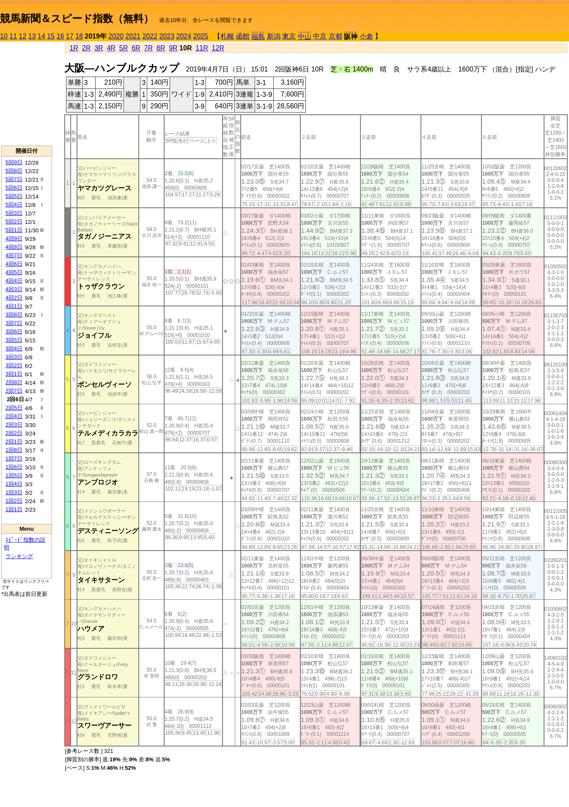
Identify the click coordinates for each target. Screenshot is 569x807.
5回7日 (13, 179)
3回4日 (13, 348)
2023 (166, 36)
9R (173, 48)
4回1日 (13, 306)
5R (123, 48)
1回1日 (13, 509)
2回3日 (13, 424)
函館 (243, 36)
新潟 (273, 36)
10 (4, 36)
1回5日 (13, 475)
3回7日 (13, 323)
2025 (201, 36)
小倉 (366, 36)
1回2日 (13, 501)
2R (86, 48)
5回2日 (13, 221)
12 (23, 36)
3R (98, 48)
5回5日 (13, 196)
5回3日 (13, 213)
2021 (132, 36)
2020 (116, 36)
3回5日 (13, 340)
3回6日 (13, 331)
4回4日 (13, 281)
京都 (335, 36)
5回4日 (13, 204)
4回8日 (13, 247)
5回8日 (13, 171)
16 (60, 36)
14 (41, 36)
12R (218, 48)
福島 (258, 36)
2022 (149, 36)
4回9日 (13, 238)
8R (161, 48)
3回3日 (13, 357)
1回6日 (13, 467)
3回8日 (13, 314)
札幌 (227, 36)
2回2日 (13, 433)
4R (111, 48)
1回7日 (13, 458)
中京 (320, 36)
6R (136, 48)
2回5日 (13, 408)
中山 (304, 36)
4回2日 (13, 298)
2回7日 (13, 391)
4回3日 (13, 289)
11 (13, 36)
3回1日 (13, 374)
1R (73, 48)
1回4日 (13, 484)
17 (70, 36)
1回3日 (13, 492)
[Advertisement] (26, 93)
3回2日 (13, 365)
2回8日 (13, 382)
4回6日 (13, 264)
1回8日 (13, 450)
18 (79, 36)
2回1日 (13, 441)
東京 (289, 36)
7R (148, 48)
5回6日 (13, 188)
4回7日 (13, 255)
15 (51, 36)
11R (201, 48)
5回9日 (13, 162)
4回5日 (13, 272)
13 (32, 36)
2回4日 (13, 416)
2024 (183, 36)
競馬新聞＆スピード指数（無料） (77, 18)
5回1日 (13, 230)
